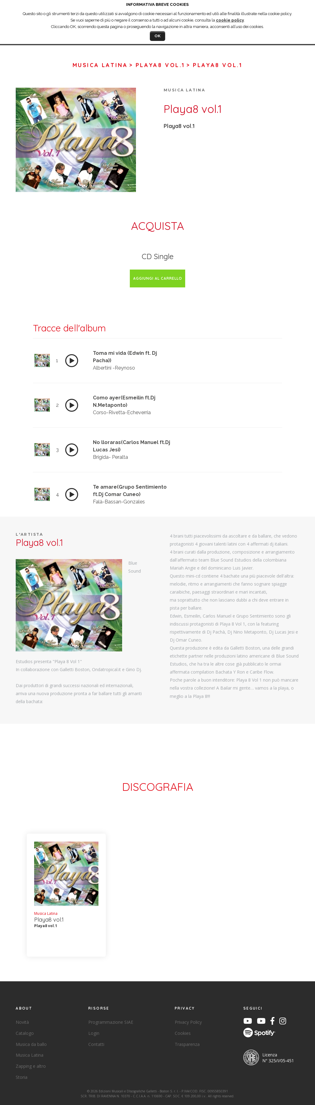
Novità (22, 1022)
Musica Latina (100, 65)
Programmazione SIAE (110, 1022)
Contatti (96, 1044)
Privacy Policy (188, 1022)
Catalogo (25, 1033)
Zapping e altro (31, 1066)
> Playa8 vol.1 (157, 65)
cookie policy (230, 20)
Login (93, 1033)
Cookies (183, 1033)
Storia (21, 1077)
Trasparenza (187, 1044)
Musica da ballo (31, 1044)
